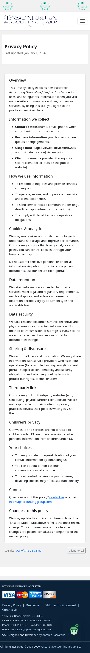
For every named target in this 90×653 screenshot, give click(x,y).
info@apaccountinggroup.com (30, 502)
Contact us (56, 497)
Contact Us (9, 610)
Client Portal (76, 550)
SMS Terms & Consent (60, 605)
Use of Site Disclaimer (29, 550)
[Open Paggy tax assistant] (72, 632)
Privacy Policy (11, 605)
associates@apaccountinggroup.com (31, 629)
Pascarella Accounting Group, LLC (61, 646)
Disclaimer (33, 605)
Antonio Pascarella (53, 635)
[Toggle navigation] (82, 21)
